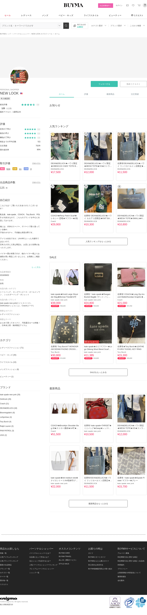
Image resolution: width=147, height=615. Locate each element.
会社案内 (121, 580)
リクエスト (137, 15)
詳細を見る (36, 163)
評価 (86, 94)
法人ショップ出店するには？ (40, 561)
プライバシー (123, 569)
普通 (14, 169)
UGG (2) (3, 435)
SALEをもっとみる (98, 372)
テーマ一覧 (4, 576)
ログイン (119, 5)
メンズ (45, 15)
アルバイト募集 (123, 553)
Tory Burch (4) (5, 422)
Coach (53, 221)
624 (8, 169)
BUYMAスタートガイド (97, 557)
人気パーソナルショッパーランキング (43, 565)
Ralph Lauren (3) (7, 426)
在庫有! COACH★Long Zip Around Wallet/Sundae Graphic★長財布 (131, 297)
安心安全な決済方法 (95, 565)
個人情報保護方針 (6, 604)
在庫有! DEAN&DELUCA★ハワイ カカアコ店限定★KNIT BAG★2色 (98, 218)
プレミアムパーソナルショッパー (41, 569)
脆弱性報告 (122, 576)
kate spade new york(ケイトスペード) (15, 303)
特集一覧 (3, 553)
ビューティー (115, 15)
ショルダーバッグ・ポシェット (16, 295)
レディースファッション (12, 348)
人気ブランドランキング (9, 561)
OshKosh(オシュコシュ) (9, 306)
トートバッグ (5, 292)
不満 (26, 169)
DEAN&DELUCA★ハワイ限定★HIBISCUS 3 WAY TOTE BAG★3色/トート (65, 166)
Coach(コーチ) (28, 306)
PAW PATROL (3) (7, 431)
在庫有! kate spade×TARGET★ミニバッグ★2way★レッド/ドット (97, 428)
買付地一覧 (4, 580)
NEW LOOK (10, 93)
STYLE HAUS (64, 564)
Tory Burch (55, 352)
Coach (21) (4, 404)
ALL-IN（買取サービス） (68, 560)
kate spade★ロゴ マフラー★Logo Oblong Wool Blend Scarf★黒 (98, 349)
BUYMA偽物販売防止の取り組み (100, 569)
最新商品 (110, 94)
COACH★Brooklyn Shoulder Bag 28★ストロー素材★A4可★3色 (65, 428)
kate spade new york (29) (10, 395)
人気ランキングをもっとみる (98, 241)
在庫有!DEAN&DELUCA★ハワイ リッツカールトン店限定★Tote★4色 (131, 166)
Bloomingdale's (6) (7, 413)
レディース (26, 15)
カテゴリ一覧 (5, 573)
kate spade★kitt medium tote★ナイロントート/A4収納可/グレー (64, 480)
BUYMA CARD (64, 553)
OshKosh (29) (5, 399)
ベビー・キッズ (66, 15)
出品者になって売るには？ (39, 557)
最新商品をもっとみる (98, 503)
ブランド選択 (118, 25)
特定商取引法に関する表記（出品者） (132, 561)
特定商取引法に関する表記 (127, 557)
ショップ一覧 (34, 573)
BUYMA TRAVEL (65, 556)
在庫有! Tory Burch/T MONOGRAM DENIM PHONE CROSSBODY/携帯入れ (64, 349)
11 (20, 169)
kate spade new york (59, 300)
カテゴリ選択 (98, 25)
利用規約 (121, 565)
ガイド (90, 553)
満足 (2, 169)
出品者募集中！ (105, 5)
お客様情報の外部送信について (129, 573)
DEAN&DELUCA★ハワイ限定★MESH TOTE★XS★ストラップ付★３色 (98, 166)
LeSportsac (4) (6, 417)
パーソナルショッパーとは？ (40, 553)
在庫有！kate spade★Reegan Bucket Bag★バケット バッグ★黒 (97, 297)
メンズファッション (9, 369)
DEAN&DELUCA (57, 169)
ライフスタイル (91, 15)
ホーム (62, 94)
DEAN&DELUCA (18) (8, 408)
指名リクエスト (133, 84)
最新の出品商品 (6, 565)
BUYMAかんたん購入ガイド (98, 561)
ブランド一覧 (5, 569)
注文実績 (135, 94)
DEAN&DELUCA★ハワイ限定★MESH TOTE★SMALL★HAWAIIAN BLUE (130, 218)
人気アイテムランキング (9, 557)
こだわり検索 (137, 25)
